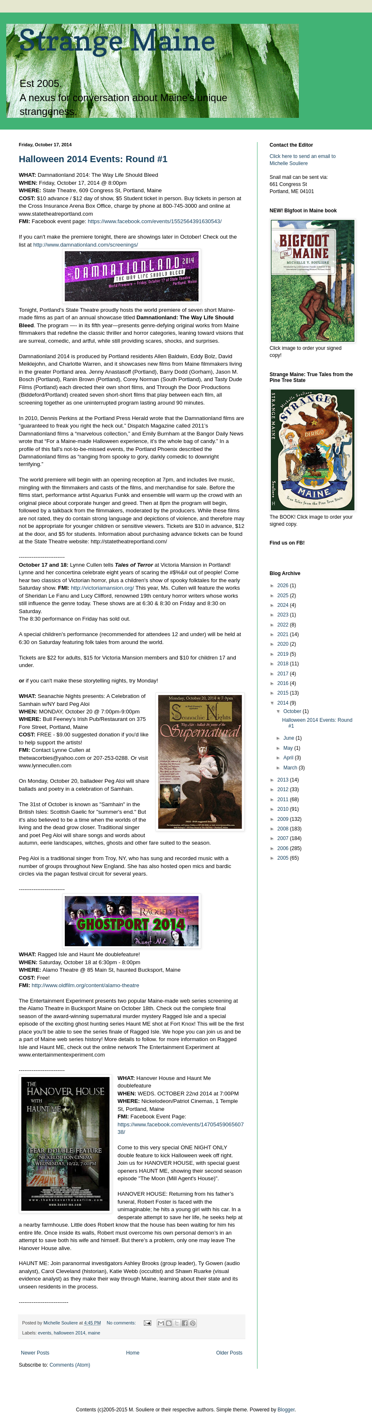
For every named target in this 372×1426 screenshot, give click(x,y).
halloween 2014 (70, 1332)
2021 (284, 634)
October (293, 711)
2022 (284, 625)
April (289, 758)
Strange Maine (117, 40)
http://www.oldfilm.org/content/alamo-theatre (85, 985)
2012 (284, 789)
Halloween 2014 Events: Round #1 (93, 159)
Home (133, 1353)
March (291, 768)
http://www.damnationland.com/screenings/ (85, 245)
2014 (284, 703)
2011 (284, 799)
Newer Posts (35, 1353)
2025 (284, 595)
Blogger (286, 1410)
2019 (284, 654)
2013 (284, 780)
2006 (284, 848)
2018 (284, 664)
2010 (284, 809)
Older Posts (229, 1353)
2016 (284, 683)
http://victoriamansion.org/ (102, 588)
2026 (284, 585)
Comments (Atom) (69, 1365)
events (44, 1332)
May (288, 748)
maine (94, 1332)
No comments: (122, 1322)
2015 (284, 693)
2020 (284, 644)
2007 (284, 838)
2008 (284, 829)
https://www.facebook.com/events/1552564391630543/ (155, 221)
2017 (284, 674)
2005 (284, 858)
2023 (284, 615)
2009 (284, 819)
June (289, 738)
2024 (284, 605)
